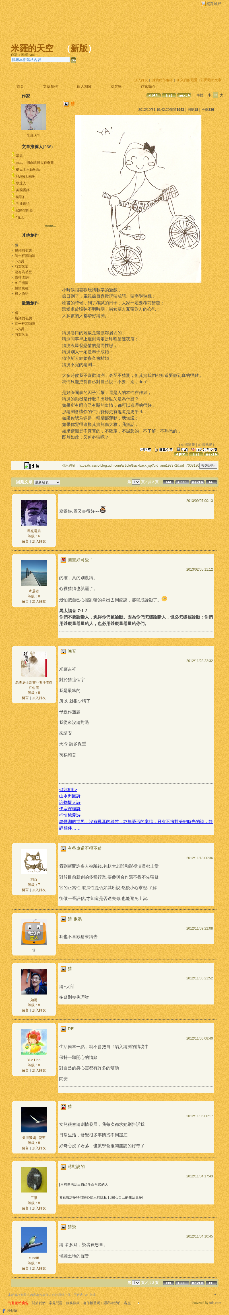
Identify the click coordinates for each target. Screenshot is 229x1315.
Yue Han (33, 1060)
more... (50, 226)
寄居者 (34, 591)
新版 (79, 48)
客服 (127, 1303)
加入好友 (141, 80)
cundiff (34, 1258)
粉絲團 (12, 1311)
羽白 (33, 880)
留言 (25, 541)
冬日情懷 (21, 283)
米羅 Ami (33, 135)
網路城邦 (214, 4)
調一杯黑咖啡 (25, 256)
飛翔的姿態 (23, 250)
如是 (33, 1000)
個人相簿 (84, 86)
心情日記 (205, 445)
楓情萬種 (21, 288)
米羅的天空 (32, 48)
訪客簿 (116, 86)
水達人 (21, 183)
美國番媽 (23, 190)
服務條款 (73, 1303)
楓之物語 (21, 294)
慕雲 (19, 156)
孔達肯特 (23, 204)
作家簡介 (148, 86)
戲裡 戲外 (22, 277)
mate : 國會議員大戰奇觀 (35, 163)
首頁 (20, 86)
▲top (217, 1294)
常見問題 (56, 1303)
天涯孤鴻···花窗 (34, 1138)
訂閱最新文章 (211, 80)
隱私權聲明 (112, 1303)
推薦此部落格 (162, 80)
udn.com (215, 1303)
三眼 (33, 1198)
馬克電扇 (34, 531)
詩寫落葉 (21, 267)
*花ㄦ (20, 217)
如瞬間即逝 (24, 211)
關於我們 (39, 1303)
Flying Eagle (25, 176)
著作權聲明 (91, 1303)
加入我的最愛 (187, 80)
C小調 (19, 261)
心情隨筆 (188, 445)
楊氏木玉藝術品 (28, 169)
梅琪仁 (21, 197)
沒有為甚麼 (23, 272)
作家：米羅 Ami (23, 55)
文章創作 (50, 86)
